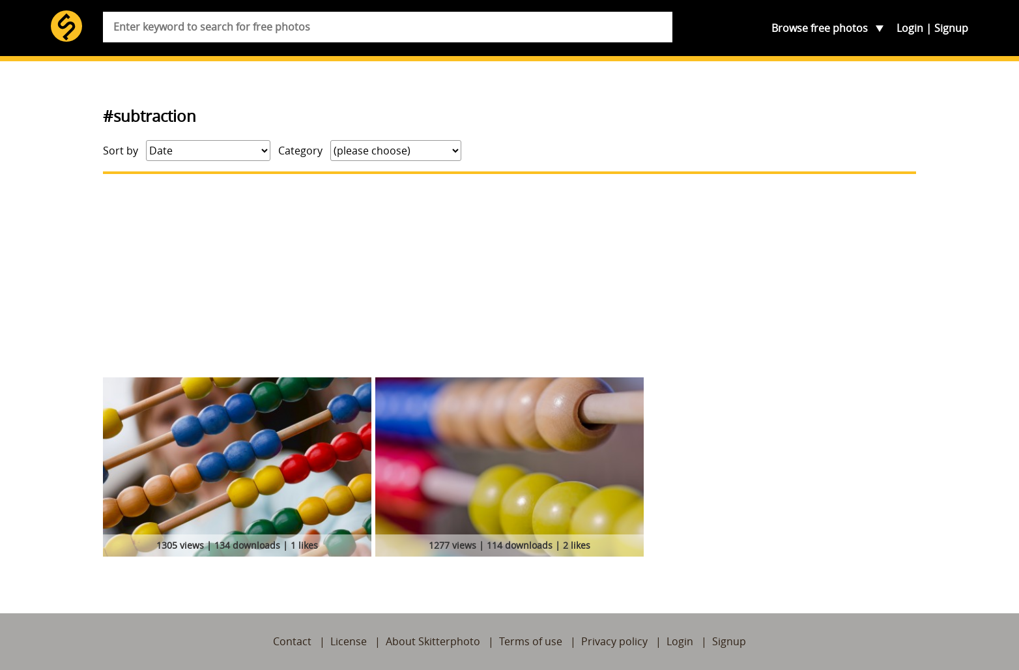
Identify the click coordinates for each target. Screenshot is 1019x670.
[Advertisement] (509, 275)
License (348, 641)
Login (910, 28)
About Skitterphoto (433, 641)
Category (300, 150)
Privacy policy (614, 641)
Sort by (120, 150)
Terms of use (530, 641)
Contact (292, 641)
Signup (951, 28)
